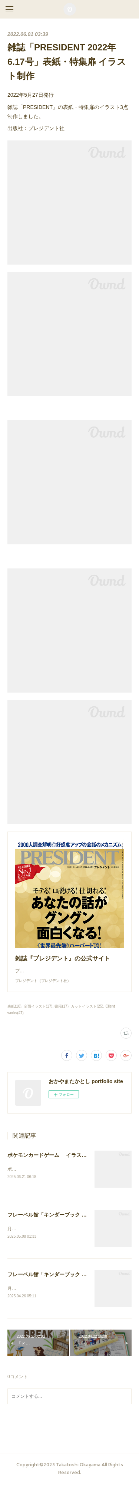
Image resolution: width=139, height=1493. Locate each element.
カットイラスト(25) (87, 1014)
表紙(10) (14, 1014)
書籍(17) (61, 1014)
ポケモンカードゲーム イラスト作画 (52, 1162)
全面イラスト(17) (38, 1014)
